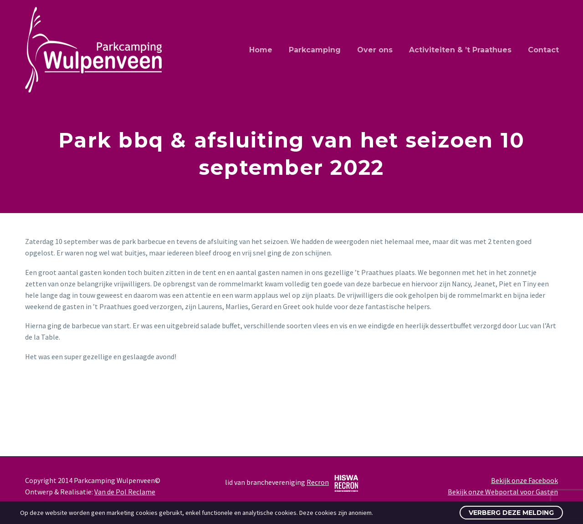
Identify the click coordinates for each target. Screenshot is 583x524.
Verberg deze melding (511, 513)
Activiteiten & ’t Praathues (460, 50)
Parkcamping (315, 50)
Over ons (375, 50)
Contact (543, 50)
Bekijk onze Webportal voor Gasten (503, 491)
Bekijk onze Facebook (524, 480)
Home (260, 50)
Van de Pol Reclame (124, 491)
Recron (318, 482)
